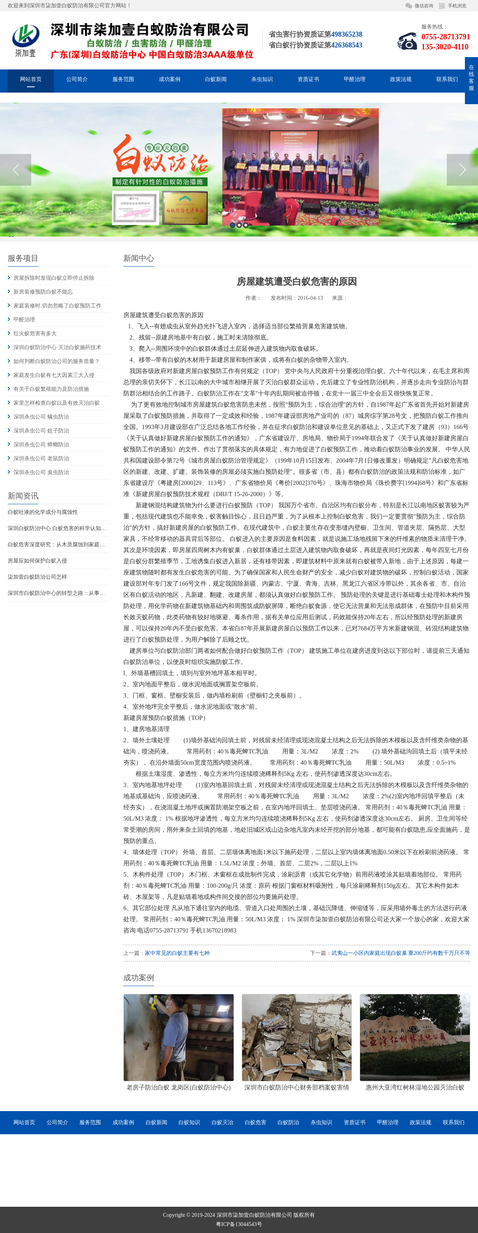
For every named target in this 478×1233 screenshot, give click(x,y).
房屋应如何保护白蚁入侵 (37, 561)
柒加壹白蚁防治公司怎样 (37, 577)
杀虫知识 (262, 81)
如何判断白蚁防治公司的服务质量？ (56, 361)
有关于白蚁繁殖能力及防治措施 (51, 389)
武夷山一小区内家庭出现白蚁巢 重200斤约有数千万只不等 (401, 953)
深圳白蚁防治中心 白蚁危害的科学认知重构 (60, 528)
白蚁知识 (189, 1122)
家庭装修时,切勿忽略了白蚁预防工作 (57, 306)
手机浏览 (457, 5)
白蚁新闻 (216, 81)
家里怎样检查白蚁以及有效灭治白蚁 (56, 403)
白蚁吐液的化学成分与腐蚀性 (43, 512)
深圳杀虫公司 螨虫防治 (41, 417)
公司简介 (77, 81)
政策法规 (401, 81)
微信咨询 (424, 5)
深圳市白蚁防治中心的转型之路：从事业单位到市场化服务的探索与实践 (94, 593)
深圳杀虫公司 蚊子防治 (41, 431)
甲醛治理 (354, 81)
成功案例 (169, 81)
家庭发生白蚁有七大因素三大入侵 (53, 375)
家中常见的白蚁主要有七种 (177, 953)
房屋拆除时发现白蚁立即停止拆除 (53, 278)
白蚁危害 (255, 1122)
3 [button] (245, 289)
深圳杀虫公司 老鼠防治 (41, 458)
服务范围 (123, 81)
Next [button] (462, 234)
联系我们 (447, 81)
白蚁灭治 (222, 1122)
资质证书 (308, 81)
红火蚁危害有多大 (35, 333)
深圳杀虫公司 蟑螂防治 (41, 445)
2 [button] (239, 289)
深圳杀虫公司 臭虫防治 (41, 472)
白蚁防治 (288, 1122)
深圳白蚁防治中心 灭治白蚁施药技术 (57, 347)
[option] (239, 234)
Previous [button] (15, 234)
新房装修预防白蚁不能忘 (43, 292)
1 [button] (232, 289)
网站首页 (31, 81)
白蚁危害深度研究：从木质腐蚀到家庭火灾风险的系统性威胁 (80, 544)
